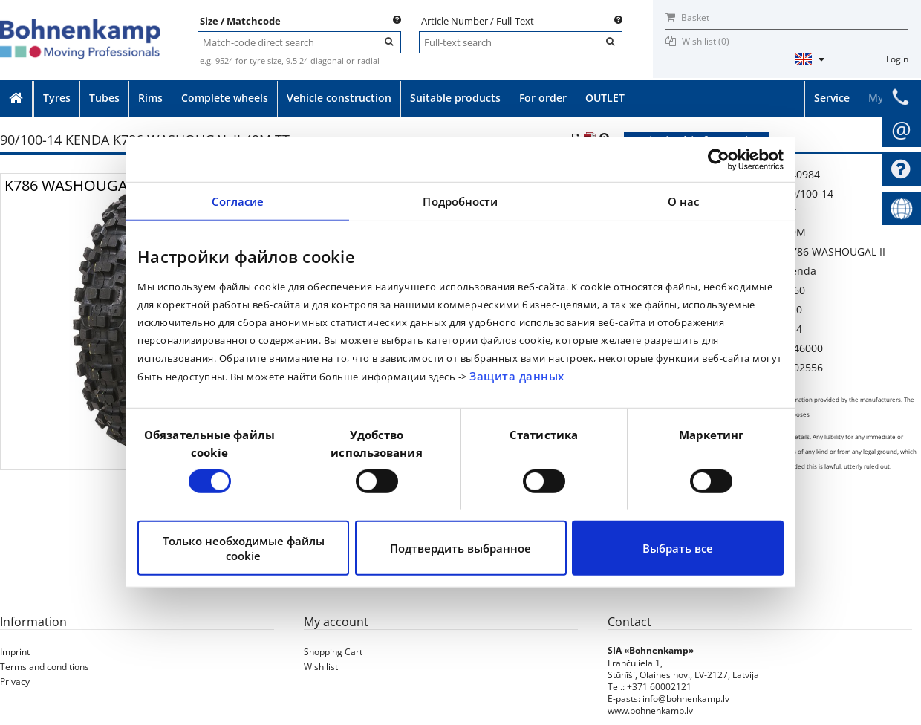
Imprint (15, 652)
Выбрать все (677, 548)
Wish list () (705, 41)
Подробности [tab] (460, 201)
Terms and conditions (44, 666)
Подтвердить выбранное (460, 548)
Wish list (321, 666)
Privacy (15, 681)
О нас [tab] (684, 201)
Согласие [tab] (238, 201)
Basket (687, 17)
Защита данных (516, 375)
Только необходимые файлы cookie (244, 548)
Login (897, 59)
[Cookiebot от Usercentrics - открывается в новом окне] (719, 160)
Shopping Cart (333, 652)
